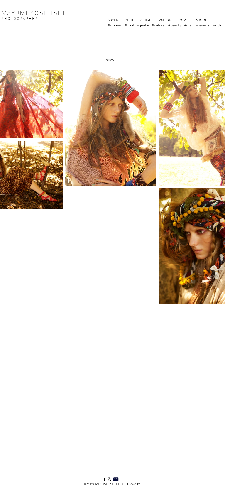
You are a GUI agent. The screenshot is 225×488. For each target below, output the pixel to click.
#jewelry (203, 25)
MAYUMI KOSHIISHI (33, 13)
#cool (129, 25)
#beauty (174, 25)
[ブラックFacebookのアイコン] (104, 479)
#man (188, 25)
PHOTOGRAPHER (20, 19)
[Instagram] (109, 479)
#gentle (143, 25)
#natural (158, 25)
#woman (115, 25)
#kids (217, 25)
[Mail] (116, 479)
